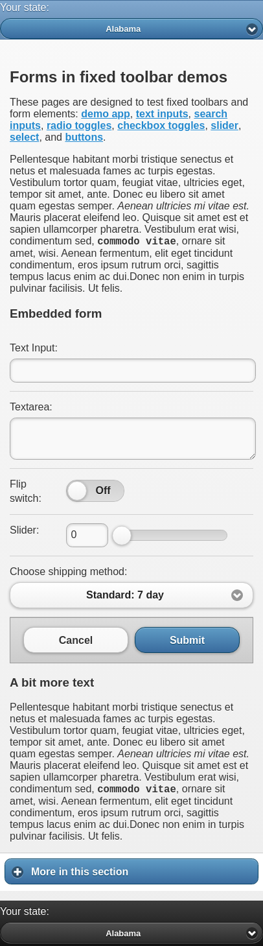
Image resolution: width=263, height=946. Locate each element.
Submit (187, 642)
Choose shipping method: (68, 573)
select (24, 137)
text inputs (162, 113)
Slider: (24, 532)
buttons (84, 137)
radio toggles (79, 125)
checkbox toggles (161, 125)
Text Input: (34, 349)
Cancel (76, 642)
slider (224, 125)
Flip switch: (25, 493)
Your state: (24, 7)
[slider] (77, 493)
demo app (105, 113)
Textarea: (31, 408)
